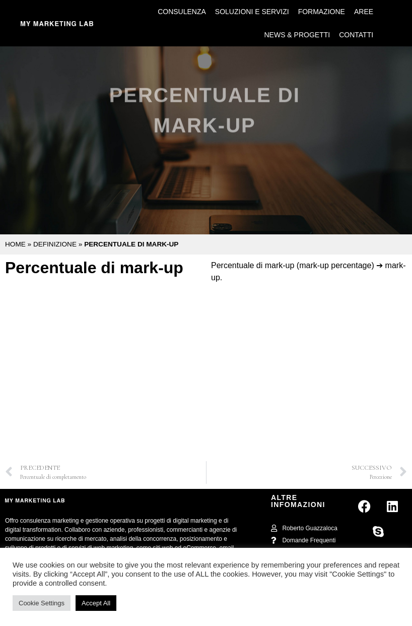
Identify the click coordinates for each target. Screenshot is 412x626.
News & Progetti (297, 35)
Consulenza (182, 12)
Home (15, 244)
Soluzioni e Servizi (252, 12)
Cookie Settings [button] (41, 603)
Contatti (356, 35)
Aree (363, 12)
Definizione (55, 244)
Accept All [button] (96, 603)
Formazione (321, 12)
